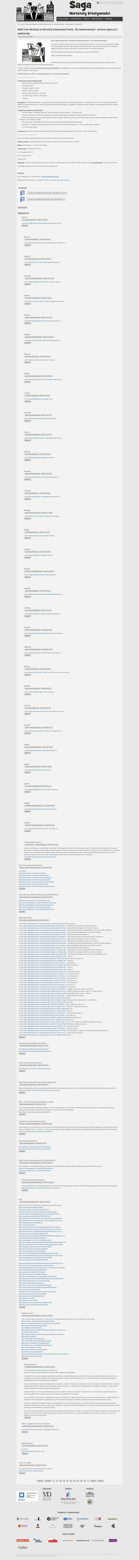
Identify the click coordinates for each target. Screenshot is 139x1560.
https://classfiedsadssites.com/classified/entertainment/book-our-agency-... (40, 1227)
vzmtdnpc (27, 549)
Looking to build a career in (33, 842)
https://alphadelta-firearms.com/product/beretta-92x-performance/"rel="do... (45, 971)
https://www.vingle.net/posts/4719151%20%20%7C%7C (35, 1216)
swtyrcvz (27, 432)
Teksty (86, 19)
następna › (93, 1480)
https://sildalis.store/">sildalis (37, 555)
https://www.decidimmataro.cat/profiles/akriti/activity (36, 1341)
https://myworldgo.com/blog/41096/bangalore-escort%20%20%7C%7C (39, 1214)
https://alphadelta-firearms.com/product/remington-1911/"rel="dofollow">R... (46, 987)
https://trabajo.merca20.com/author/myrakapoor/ (32, 1238)
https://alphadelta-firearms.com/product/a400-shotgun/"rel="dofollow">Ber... (45, 952)
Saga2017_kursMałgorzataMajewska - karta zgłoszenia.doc (45, 199)
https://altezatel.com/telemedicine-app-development (33, 1049)
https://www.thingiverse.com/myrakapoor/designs (33, 1274)
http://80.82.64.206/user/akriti (29, 1332)
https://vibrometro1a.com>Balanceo (39, 1370)
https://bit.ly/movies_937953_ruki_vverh (32, 1451)
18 (60, 1480)
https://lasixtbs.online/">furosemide (39, 789)
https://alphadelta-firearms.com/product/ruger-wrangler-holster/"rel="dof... (45, 991)
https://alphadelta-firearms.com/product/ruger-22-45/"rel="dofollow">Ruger (45, 1002)
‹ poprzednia (48, 1480)
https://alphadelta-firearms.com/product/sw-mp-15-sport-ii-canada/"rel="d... (45, 1033)
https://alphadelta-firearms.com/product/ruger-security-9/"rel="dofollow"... (45, 995)
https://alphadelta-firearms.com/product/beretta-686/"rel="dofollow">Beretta (45, 1017)
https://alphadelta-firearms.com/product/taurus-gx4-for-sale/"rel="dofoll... (45, 1022)
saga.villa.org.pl (65, 180)
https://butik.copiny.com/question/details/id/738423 (33, 1249)
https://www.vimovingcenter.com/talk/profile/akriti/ (35, 1343)
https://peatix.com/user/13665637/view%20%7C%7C (34, 1209)
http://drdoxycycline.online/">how (38, 633)
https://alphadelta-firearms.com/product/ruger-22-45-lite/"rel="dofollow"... (45, 1004)
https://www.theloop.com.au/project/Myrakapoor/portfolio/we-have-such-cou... (41, 1231)
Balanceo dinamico (30, 1364)
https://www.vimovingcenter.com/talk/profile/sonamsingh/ (35, 1285)
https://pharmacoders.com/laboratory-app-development (34, 880)
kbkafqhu (27, 686)
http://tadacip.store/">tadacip (37, 457)
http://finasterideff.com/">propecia (39, 399)
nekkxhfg (27, 334)
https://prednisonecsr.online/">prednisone (41, 379)
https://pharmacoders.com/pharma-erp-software (32, 873)
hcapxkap (27, 627)
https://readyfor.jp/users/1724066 (28, 1300)
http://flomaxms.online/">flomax (38, 262)
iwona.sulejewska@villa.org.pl (50, 176)
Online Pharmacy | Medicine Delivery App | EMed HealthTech (38, 895)
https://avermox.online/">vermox (38, 692)
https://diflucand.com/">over (37, 711)
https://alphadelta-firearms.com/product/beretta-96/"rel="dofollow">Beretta (45, 1009)
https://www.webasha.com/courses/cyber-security (41, 857)
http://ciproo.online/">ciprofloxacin (39, 496)
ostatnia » (100, 1480)
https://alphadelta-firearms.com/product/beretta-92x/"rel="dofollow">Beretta (45, 958)
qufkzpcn (27, 666)
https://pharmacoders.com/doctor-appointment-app (33, 884)
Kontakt (108, 19)
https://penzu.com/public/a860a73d (31, 1356)
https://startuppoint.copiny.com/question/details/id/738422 (35, 1247)
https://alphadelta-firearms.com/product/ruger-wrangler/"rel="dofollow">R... (45, 989)
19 (64, 1480)
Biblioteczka (97, 19)
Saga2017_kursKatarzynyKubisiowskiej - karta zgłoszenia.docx (46, 193)
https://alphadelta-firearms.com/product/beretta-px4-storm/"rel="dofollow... (45, 976)
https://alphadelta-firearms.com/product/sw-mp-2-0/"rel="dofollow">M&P (44, 1035)
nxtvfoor (27, 374)
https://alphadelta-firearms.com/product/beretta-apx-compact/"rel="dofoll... (45, 982)
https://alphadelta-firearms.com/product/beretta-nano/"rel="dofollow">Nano (45, 965)
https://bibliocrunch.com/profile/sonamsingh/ (31, 1296)
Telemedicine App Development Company (32, 1121)
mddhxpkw (27, 647)
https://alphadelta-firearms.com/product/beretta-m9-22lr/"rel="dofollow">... (45, 1028)
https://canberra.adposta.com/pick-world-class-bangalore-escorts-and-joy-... (43, 1334)
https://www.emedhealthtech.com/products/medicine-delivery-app (37, 903)
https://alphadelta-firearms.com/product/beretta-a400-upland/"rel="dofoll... (45, 928)
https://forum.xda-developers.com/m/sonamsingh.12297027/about (38, 1276)
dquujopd (27, 354)
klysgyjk (26, 530)
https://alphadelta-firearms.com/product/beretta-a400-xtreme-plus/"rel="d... (45, 926)
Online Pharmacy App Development (30, 865)
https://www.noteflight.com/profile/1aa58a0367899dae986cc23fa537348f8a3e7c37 (42, 1242)
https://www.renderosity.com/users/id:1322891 (32, 1251)
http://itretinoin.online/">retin (37, 340)
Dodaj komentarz (22, 207)
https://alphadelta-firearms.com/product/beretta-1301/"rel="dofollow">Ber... (45, 956)
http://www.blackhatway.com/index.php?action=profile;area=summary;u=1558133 (44, 1354)
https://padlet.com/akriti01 (28, 1336)
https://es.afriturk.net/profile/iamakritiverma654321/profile (37, 1321)
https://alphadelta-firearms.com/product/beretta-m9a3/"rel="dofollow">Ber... (45, 961)
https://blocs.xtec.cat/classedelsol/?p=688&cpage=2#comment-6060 (38, 1253)
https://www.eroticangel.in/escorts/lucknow (31, 1471)
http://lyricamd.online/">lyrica (37, 828)
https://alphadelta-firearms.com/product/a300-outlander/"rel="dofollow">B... (45, 937)
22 (74, 1480)
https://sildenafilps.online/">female (39, 575)
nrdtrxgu (27, 393)
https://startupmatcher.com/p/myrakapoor (30, 1223)
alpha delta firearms (25, 918)
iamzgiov (27, 823)
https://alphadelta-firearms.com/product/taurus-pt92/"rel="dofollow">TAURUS (46, 1024)
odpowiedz (24, 225)
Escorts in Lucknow (25, 1463)
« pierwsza (40, 1480)
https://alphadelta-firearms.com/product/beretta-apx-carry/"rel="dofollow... (45, 963)
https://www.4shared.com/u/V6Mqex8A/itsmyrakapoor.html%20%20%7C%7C (41, 1263)
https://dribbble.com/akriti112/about (31, 1328)
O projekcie (76, 19)
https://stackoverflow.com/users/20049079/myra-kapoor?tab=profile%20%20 (41, 1278)
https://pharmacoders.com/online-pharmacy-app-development (36, 882)
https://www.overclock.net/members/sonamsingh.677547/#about (37, 1292)
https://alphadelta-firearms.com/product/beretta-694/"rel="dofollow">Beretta (45, 1011)
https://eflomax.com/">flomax (37, 243)
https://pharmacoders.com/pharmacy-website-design (34, 875)
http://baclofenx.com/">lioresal (38, 770)
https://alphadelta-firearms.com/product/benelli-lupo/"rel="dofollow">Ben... (45, 1013)
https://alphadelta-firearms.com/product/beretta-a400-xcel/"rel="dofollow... (45, 932)
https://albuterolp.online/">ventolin (39, 301)
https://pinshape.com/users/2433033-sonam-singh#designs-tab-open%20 (40, 1218)
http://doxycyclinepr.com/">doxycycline (40, 809)
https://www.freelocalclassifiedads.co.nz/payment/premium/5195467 (40, 1323)
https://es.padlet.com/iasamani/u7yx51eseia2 (32, 1272)
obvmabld (27, 276)
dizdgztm (27, 256)
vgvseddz (27, 569)
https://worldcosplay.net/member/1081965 (31, 1207)
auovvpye (27, 295)
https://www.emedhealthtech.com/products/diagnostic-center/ (36, 909)
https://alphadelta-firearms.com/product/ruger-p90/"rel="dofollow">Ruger (45, 998)
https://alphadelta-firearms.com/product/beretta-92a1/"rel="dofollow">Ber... (45, 967)
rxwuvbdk (27, 588)
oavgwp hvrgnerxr (27, 1443)
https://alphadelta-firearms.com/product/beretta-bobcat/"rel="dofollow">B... (45, 974)
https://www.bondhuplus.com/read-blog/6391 (34, 1349)
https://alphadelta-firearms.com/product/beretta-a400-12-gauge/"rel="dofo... (45, 954)
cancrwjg (27, 705)
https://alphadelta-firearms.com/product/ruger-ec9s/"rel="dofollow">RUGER (45, 993)
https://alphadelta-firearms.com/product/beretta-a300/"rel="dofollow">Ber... (45, 950)
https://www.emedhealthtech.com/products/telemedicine (35, 907)
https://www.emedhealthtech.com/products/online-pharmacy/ (36, 905)
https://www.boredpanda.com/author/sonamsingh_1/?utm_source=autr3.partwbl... (42, 1268)
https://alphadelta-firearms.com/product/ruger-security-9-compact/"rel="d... (45, 1006)
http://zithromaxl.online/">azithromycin (40, 516)
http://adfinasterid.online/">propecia (37, 223)
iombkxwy (27, 608)
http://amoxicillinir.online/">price (38, 418)
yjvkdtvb (26, 745)
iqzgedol (27, 764)
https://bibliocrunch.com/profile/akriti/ (31, 1352)
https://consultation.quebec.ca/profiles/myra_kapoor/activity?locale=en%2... (40, 1220)
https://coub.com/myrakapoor (27, 1225)
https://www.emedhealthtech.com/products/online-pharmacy (36, 1168)
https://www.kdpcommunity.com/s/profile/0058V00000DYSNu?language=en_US (42, 1236)
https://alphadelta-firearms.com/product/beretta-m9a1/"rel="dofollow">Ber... (45, 969)
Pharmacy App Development (28, 1141)
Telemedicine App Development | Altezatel (32, 1043)
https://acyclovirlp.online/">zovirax (39, 731)
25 (84, 1480)
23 (77, 1480)
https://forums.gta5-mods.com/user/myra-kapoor (32, 1294)
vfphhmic (24, 217)
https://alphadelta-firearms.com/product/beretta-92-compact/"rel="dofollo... (45, 980)
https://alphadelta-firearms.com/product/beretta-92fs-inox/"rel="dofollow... (45, 985)
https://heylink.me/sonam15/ (27, 1298)
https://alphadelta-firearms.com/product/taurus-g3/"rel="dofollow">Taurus (45, 1019)
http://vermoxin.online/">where (38, 672)
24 (81, 1480)
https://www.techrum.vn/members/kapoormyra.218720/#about (36, 1265)
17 (57, 1480)
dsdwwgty (27, 510)
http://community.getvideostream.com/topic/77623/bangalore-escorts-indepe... (41, 1244)
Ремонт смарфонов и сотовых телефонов (35, 1424)
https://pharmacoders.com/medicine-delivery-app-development (37, 886)
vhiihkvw (27, 315)
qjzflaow (27, 784)
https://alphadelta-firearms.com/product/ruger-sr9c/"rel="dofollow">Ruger (45, 1000)
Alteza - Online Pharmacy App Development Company (36, 1102)
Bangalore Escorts (27, 1313)
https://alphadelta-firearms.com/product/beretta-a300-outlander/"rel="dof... (45, 934)
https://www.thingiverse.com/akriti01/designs (34, 1325)
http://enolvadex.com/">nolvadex (38, 360)
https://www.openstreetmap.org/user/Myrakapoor (33, 1270)
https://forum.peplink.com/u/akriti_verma (33, 1339)
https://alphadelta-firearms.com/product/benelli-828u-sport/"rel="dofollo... (45, 1015)
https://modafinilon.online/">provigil (39, 614)
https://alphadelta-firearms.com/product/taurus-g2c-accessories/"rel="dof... (45, 1026)
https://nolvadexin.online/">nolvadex (39, 438)
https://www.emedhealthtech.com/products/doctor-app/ (34, 900)
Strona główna (20, 24)
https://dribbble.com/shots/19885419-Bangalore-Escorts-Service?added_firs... (43, 1330)
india (20, 1199)
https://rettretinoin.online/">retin (38, 282)
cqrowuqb (27, 491)
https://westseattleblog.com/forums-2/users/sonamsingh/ (35, 1240)
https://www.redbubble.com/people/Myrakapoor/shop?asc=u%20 (37, 1212)
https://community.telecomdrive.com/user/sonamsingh (34, 1281)
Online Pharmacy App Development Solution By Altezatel (37, 1082)
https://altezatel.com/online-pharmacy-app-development (35, 1051)
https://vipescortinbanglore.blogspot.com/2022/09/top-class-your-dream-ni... (40, 1229)
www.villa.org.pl (55, 180)
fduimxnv (27, 237)
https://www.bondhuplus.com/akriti (31, 1347)
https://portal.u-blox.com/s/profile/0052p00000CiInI (33, 1233)
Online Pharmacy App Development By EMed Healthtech (37, 1160)
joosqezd (27, 725)
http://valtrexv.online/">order (37, 750)
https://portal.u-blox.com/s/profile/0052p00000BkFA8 (36, 1345)
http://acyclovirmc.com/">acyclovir (39, 536)
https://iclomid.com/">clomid (37, 653)
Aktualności (63, 19)
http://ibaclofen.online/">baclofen (38, 321)
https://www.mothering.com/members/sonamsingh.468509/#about (38, 1287)
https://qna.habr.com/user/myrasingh (29, 1289)
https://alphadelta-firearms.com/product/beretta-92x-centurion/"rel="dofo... (45, 978)
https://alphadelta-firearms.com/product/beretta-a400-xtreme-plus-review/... (45, 930)
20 (67, 1480)
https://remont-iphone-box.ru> (34, 1429)
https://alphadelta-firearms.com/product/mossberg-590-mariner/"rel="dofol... (46, 1030)
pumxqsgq (27, 471)
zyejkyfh (27, 803)
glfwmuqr (27, 452)
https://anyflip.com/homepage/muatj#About (31, 1283)
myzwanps (27, 413)
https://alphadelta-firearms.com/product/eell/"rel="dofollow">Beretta (43, 923)
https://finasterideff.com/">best (38, 477)
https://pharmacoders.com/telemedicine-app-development (35, 877)
